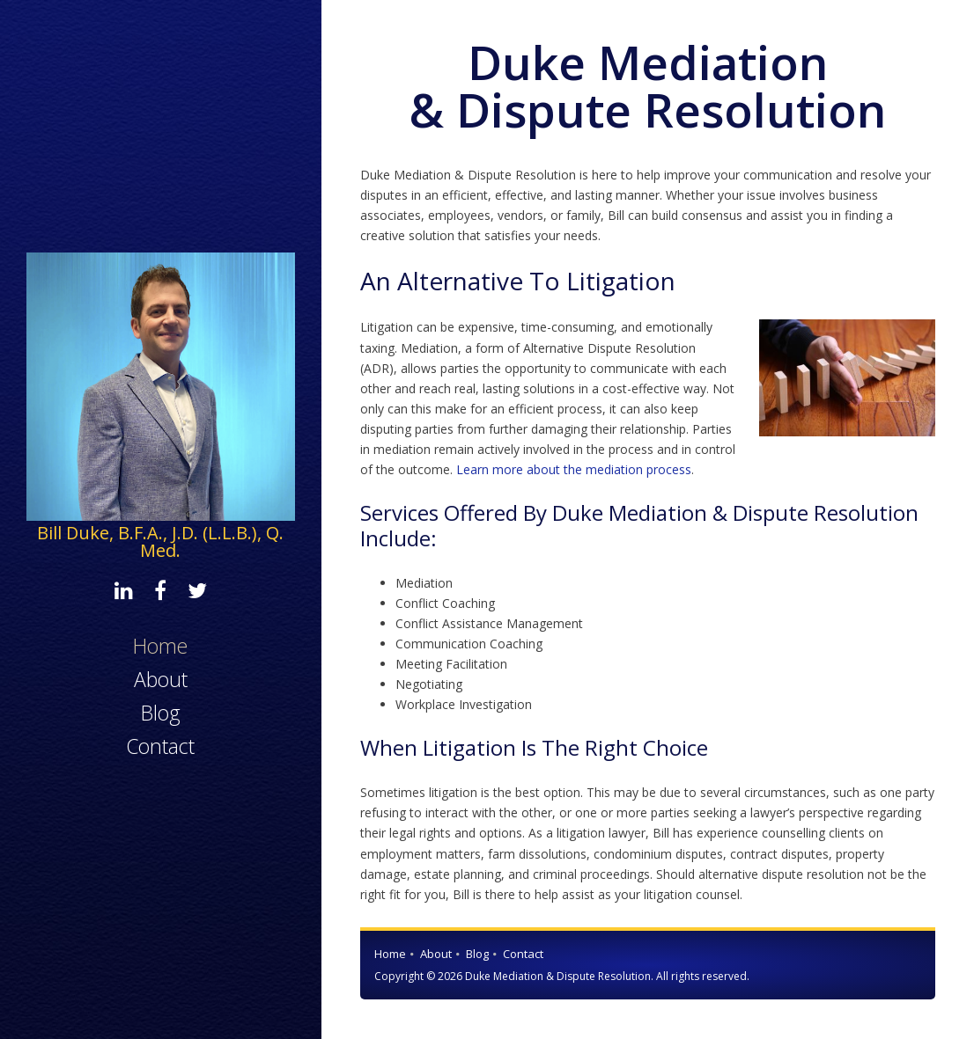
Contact (160, 746)
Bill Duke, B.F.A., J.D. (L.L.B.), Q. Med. (160, 541)
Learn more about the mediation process (573, 469)
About (161, 679)
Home (160, 646)
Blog (161, 713)
